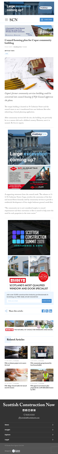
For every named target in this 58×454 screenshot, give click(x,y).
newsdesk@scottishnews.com (30, 418)
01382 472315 (30, 415)
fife (7, 53)
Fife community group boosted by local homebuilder (41, 364)
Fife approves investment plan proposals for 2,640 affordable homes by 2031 (42, 388)
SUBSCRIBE (46, 20)
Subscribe (46, 301)
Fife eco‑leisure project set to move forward (15, 364)
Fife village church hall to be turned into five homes (16, 387)
